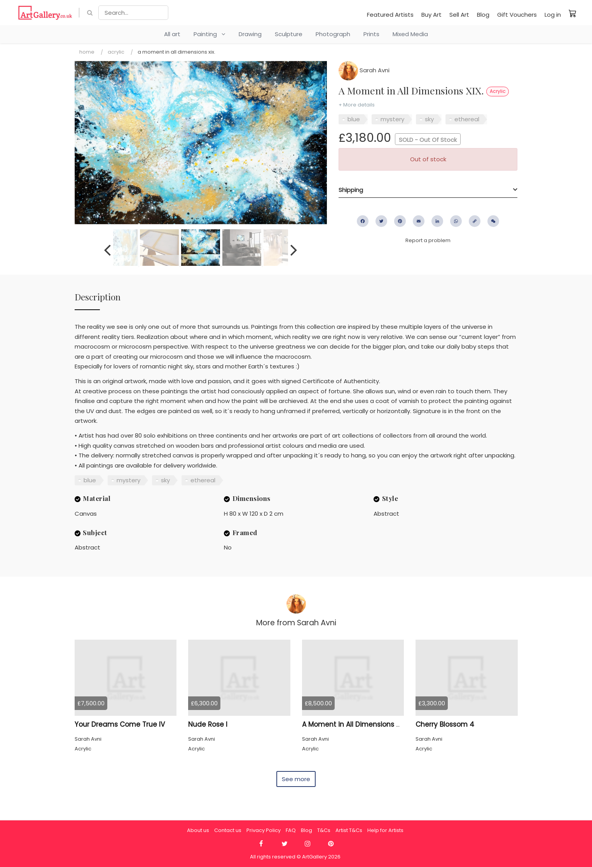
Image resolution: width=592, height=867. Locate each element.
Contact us (227, 830)
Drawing (250, 34)
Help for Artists (385, 830)
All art (172, 34)
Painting (209, 34)
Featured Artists (390, 14)
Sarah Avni (364, 70)
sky (429, 119)
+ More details (357, 104)
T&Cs (323, 830)
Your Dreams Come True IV (120, 724)
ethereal (466, 119)
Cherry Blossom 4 (445, 724)
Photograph (333, 34)
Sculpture (288, 34)
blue (354, 119)
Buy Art (431, 14)
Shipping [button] (351, 190)
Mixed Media (410, 34)
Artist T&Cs (348, 830)
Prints (371, 34)
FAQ (291, 830)
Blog (483, 14)
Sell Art (459, 14)
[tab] (428, 190)
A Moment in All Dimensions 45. (354, 724)
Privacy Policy (263, 830)
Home (86, 52)
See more (296, 779)
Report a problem (428, 240)
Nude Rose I (207, 724)
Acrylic (116, 52)
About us (198, 830)
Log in (553, 14)
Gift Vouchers (517, 14)
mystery (392, 119)
